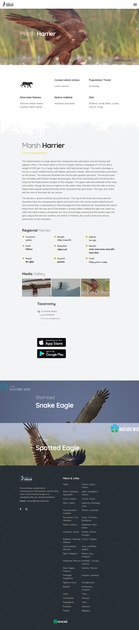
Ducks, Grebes (69, 498)
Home (65, 484)
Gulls (65, 594)
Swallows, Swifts (71, 532)
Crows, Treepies (89, 539)
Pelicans (85, 598)
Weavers (86, 606)
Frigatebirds (68, 602)
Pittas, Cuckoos (70, 524)
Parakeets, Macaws (72, 560)
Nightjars (86, 610)
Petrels (66, 610)
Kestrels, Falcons (89, 568)
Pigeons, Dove (69, 582)
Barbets (66, 586)
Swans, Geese (88, 498)
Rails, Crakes (69, 503)
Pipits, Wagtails (70, 553)
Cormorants (68, 598)
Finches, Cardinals (90, 510)
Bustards (67, 606)
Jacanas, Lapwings (90, 575)
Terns (84, 594)
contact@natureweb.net (37, 501)
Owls (84, 602)
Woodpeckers (88, 582)
